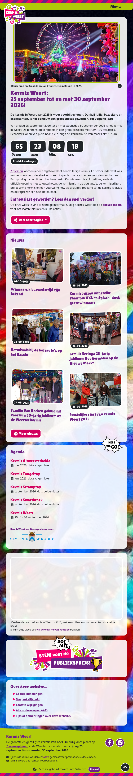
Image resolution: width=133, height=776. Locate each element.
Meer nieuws (26, 434)
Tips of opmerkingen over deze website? (43, 716)
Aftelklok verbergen (24, 161)
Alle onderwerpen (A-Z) (31, 710)
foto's (45, 757)
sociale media (112, 205)
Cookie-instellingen (29, 694)
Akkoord (94, 769)
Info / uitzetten (77, 769)
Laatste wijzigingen (29, 705)
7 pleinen (16, 171)
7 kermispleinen (17, 746)
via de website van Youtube (53, 629)
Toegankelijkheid (27, 699)
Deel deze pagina (29, 220)
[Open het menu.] (119, 7)
